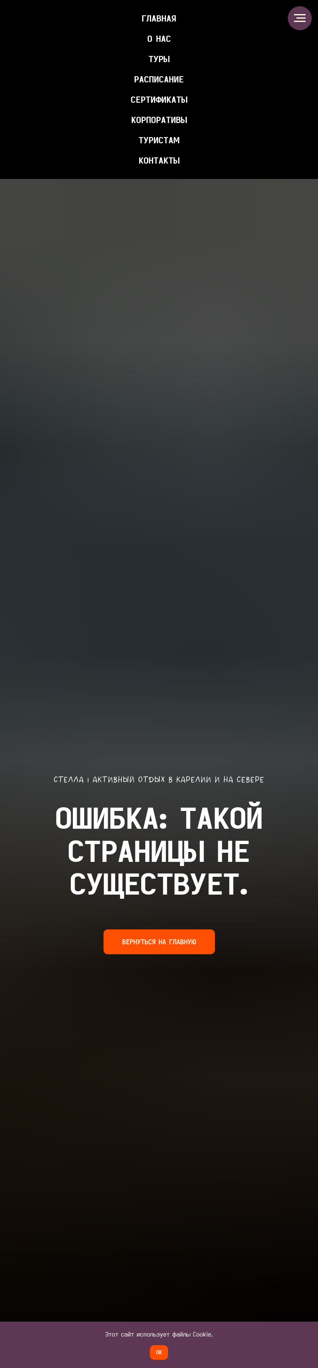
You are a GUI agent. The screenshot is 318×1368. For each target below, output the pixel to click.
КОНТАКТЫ (159, 160)
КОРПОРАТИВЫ (159, 120)
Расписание (159, 79)
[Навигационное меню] (300, 18)
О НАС (159, 38)
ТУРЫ (159, 59)
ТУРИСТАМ (159, 140)
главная (159, 18)
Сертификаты (159, 99)
